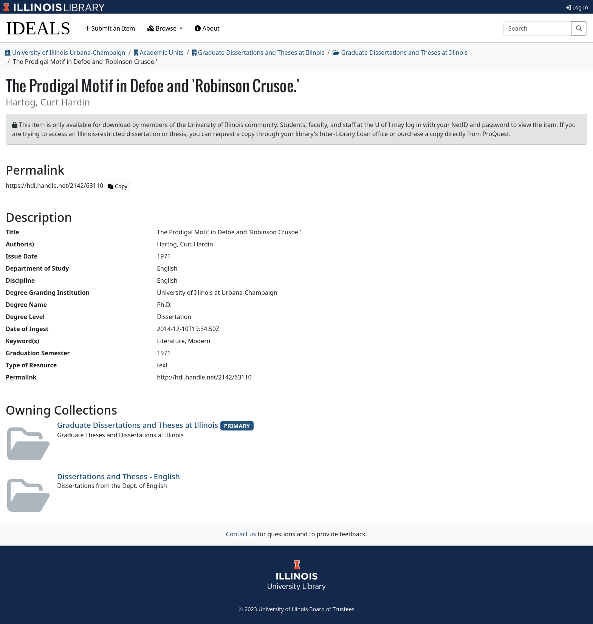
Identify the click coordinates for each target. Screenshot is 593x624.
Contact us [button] (241, 534)
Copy (117, 186)
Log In (577, 7)
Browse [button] (162, 28)
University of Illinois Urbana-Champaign (65, 52)
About (207, 28)
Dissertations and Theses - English (118, 476)
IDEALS (38, 28)
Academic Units (159, 52)
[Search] (537, 28)
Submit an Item (109, 28)
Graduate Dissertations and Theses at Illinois (258, 52)
